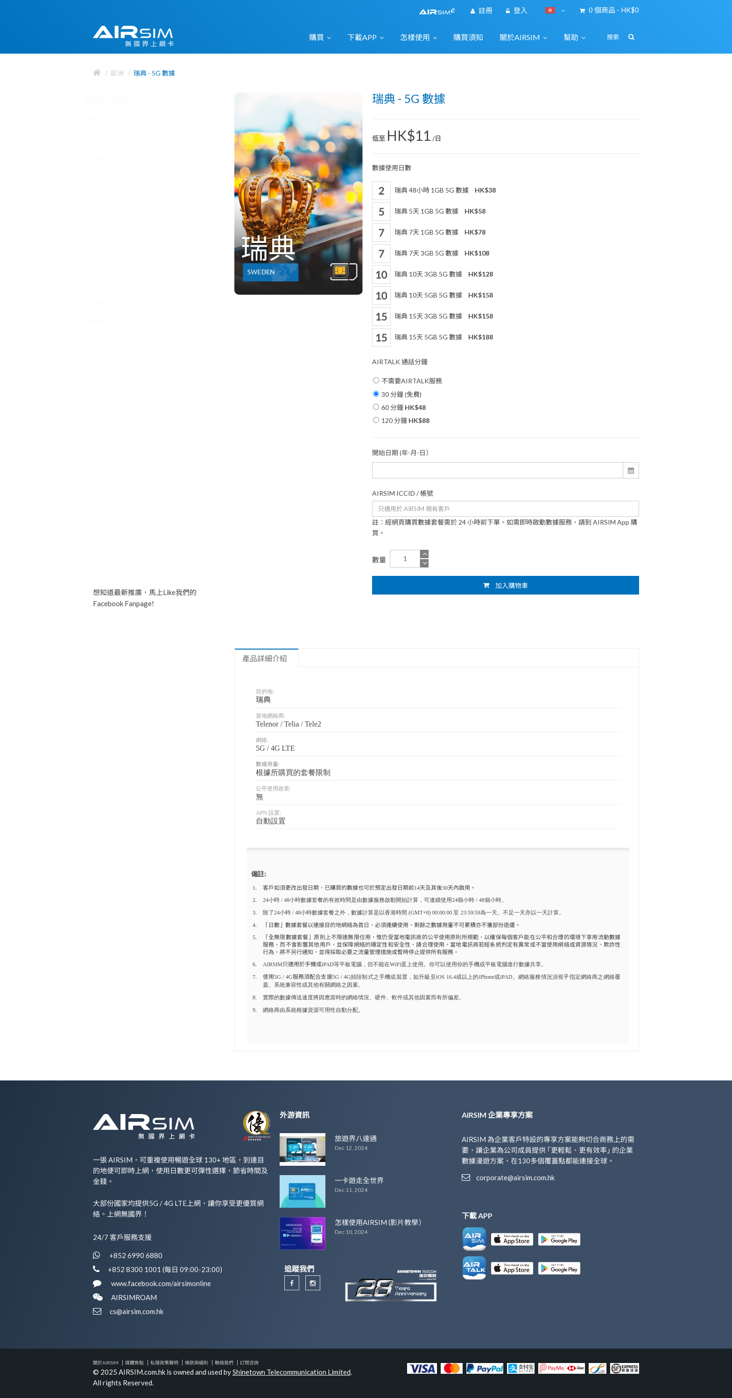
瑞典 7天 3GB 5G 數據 (430, 253)
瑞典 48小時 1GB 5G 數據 (434, 190)
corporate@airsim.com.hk (515, 1177)
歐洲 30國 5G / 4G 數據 (171, 367)
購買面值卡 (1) (114, 118)
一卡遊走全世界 (359, 1180)
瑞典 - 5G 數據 (154, 73)
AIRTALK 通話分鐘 (400, 362)
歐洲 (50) (107, 260)
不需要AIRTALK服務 (407, 381)
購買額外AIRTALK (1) (124, 321)
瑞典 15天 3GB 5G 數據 (432, 316)
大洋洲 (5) (108, 240)
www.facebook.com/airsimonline (160, 1283)
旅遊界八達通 (356, 1138)
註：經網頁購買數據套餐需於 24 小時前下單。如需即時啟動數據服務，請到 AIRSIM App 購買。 (504, 527)
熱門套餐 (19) (113, 138)
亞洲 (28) (107, 179)
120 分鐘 (401, 420)
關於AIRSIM (106, 1362)
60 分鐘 (399, 407)
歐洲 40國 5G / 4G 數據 (171, 503)
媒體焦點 (134, 1362)
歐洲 (117, 73)
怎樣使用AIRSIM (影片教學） (380, 1222)
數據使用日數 (391, 168)
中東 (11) (107, 220)
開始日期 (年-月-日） (402, 453)
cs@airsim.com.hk (136, 1311)
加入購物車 (505, 585)
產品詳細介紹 (264, 658)
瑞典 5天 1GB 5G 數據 (429, 211)
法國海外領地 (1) (118, 301)
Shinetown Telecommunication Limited (291, 1372)
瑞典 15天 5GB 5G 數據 (432, 337)
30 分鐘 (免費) (397, 394)
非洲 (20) (107, 281)
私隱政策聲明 (164, 1362)
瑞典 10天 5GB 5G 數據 (432, 295)
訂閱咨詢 (249, 1362)
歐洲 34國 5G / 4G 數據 (171, 435)
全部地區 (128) (115, 158)
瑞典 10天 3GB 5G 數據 (432, 274)
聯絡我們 (224, 1362)
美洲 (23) (107, 199)
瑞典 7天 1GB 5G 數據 (429, 232)
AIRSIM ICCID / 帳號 (402, 493)
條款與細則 (196, 1362)
